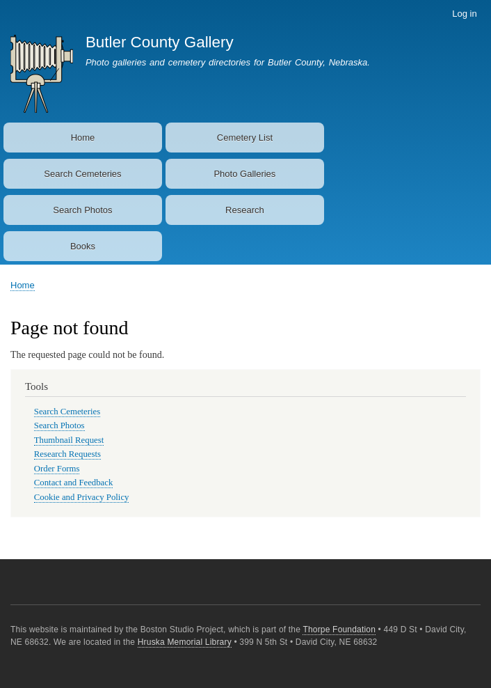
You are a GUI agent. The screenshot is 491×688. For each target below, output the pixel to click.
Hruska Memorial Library (185, 642)
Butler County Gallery (160, 42)
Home (83, 137)
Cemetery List (245, 137)
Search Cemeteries (82, 174)
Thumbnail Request (69, 440)
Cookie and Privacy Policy (81, 497)
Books (82, 246)
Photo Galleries (244, 174)
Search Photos (82, 210)
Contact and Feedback (73, 482)
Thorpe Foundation (339, 629)
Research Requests (67, 454)
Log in (464, 13)
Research (244, 210)
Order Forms (57, 469)
